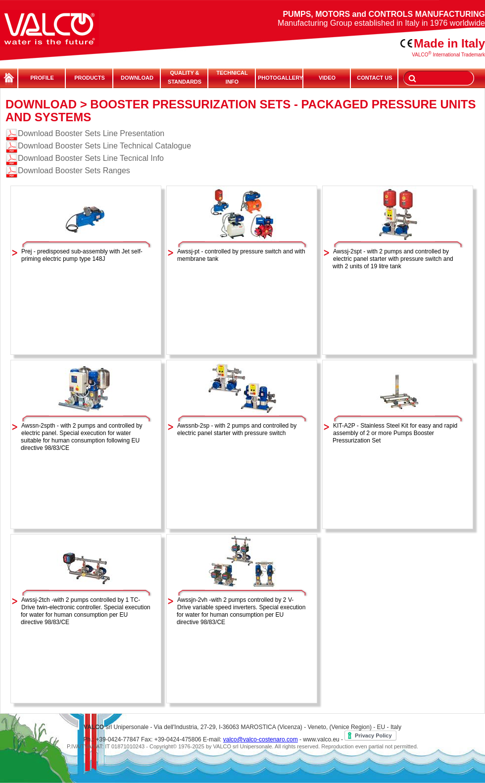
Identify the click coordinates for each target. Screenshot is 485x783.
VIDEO (327, 78)
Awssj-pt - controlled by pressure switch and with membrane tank (241, 255)
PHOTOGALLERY (279, 78)
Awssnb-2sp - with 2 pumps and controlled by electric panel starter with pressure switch (236, 429)
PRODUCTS (89, 78)
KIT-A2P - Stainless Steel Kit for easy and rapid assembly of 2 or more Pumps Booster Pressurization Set (395, 433)
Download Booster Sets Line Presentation (91, 133)
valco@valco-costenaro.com (260, 739)
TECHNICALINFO (232, 77)
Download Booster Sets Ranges (74, 170)
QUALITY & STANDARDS (184, 77)
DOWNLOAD (137, 78)
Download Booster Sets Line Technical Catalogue (104, 146)
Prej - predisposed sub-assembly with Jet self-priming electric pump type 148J (82, 255)
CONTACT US (374, 78)
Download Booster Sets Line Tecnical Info (91, 158)
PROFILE (42, 78)
